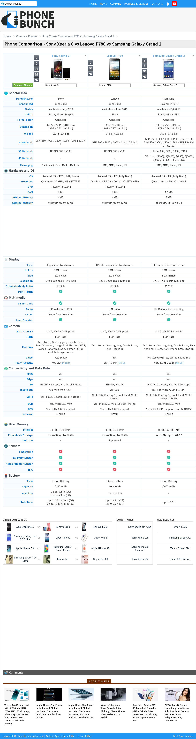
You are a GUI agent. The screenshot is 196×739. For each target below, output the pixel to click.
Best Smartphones (183, 736)
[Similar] (66, 363)
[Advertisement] (134, 19)
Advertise (38, 736)
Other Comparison (15, 519)
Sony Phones (125, 519)
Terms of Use (83, 736)
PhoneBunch (24, 736)
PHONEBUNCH (37, 19)
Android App (52, 736)
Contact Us (67, 736)
